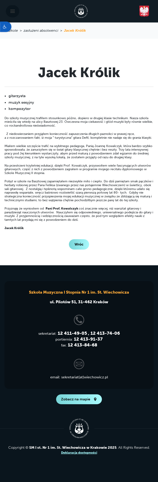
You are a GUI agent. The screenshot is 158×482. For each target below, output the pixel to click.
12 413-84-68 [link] (82, 345)
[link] (5, 27)
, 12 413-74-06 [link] (104, 333)
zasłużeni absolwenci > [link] (44, 30)
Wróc (79, 244)
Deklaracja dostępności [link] (79, 453)
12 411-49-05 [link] (72, 333)
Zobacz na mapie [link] (79, 399)
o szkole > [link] (14, 30)
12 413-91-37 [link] (88, 339)
